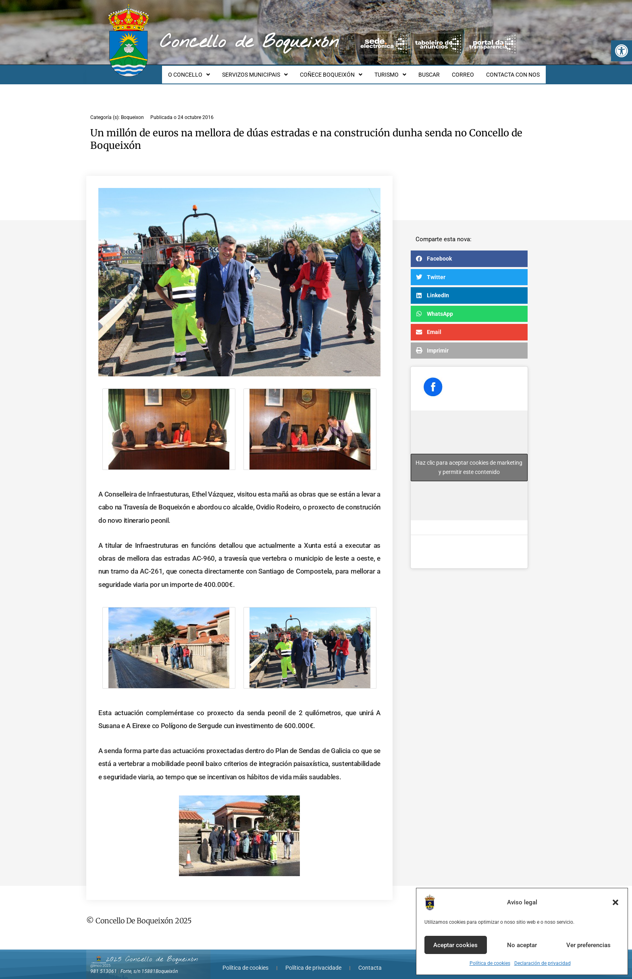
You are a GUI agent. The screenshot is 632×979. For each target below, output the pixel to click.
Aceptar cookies (455, 945)
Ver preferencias (588, 945)
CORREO (466, 71)
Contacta (370, 960)
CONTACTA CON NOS (514, 71)
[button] (621, 50)
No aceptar (522, 945)
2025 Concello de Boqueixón (152, 952)
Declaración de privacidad (542, 963)
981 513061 (103, 964)
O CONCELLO (205, 71)
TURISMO (399, 71)
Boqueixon (132, 110)
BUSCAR (435, 71)
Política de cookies (490, 963)
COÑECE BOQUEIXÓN (342, 71)
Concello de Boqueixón (249, 42)
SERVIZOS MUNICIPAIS (268, 71)
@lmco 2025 (100, 958)
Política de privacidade (313, 960)
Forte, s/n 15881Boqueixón (149, 964)
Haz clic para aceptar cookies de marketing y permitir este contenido (469, 460)
